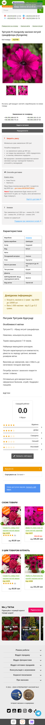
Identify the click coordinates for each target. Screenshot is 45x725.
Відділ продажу (22, 655)
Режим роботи (22, 650)
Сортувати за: (11, 475)
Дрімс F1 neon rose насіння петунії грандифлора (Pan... (34, 530)
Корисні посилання (22, 675)
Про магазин (22, 680)
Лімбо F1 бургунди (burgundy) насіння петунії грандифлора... (34, 578)
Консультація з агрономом (22, 670)
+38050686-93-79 (32, 18)
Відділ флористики (22, 660)
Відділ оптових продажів (22, 665)
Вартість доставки (33, 199)
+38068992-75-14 (14, 18)
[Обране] (22, 722)
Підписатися (36, 610)
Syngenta (29, 238)
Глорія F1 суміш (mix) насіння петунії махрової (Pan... (11, 530)
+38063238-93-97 (32, 16)
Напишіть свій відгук (22, 456)
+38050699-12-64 (14, 16)
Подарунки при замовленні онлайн (27, 221)
